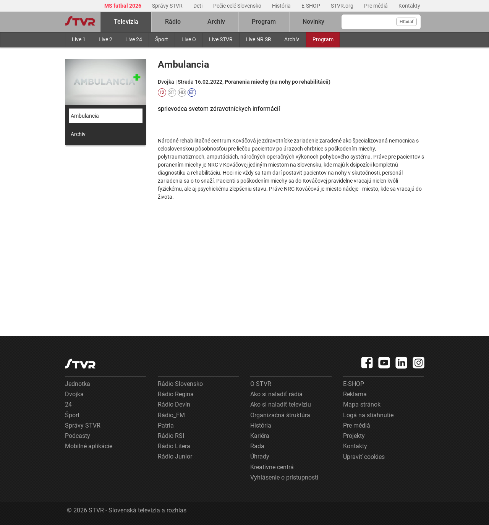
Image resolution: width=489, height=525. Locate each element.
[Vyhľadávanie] (381, 22)
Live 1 (79, 39)
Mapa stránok (362, 404)
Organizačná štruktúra (280, 415)
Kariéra (259, 435)
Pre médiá (376, 6)
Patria (166, 425)
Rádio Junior (175, 456)
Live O (188, 39)
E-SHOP (311, 6)
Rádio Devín (174, 404)
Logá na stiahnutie (368, 415)
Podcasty (77, 435)
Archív (291, 39)
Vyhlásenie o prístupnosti (284, 477)
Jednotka (77, 383)
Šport (161, 39)
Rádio (173, 21)
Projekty (354, 435)
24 (68, 404)
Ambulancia (85, 116)
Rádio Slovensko (180, 383)
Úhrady (259, 456)
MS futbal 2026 (123, 6)
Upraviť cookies (364, 456)
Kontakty (409, 6)
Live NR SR (258, 39)
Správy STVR (168, 6)
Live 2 (105, 39)
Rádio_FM (171, 415)
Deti (198, 6)
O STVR (260, 383)
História (282, 6)
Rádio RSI (171, 435)
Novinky (313, 21)
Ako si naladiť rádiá (276, 394)
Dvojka (74, 394)
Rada (257, 446)
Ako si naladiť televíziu (280, 404)
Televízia (126, 21)
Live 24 (133, 39)
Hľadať (406, 21)
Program (323, 39)
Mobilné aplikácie (88, 446)
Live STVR (221, 39)
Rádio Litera (174, 446)
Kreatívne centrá (272, 467)
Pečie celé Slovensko (237, 6)
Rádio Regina (176, 394)
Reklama (355, 394)
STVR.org (343, 6)
